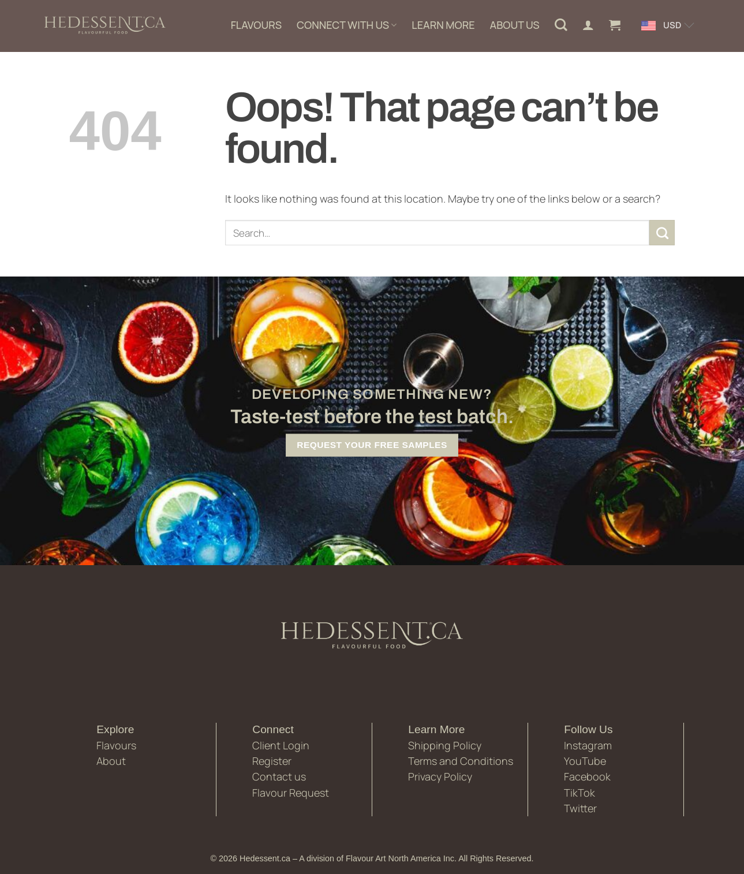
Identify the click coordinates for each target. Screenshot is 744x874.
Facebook (587, 776)
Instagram (588, 745)
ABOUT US (515, 25)
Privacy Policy (440, 776)
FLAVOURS (256, 25)
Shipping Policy (444, 745)
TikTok (579, 793)
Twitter (580, 808)
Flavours (116, 745)
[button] (614, 25)
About (111, 761)
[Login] (588, 25)
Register (271, 761)
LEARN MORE (443, 25)
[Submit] (662, 232)
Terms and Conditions (460, 761)
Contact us (279, 776)
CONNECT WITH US (347, 25)
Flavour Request (290, 793)
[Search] (561, 25)
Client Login (280, 745)
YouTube (585, 761)
